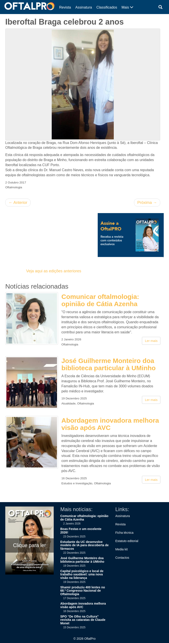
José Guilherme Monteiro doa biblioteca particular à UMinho (108, 364)
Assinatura (83, 7)
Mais (127, 7)
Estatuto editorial (126, 541)
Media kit (121, 549)
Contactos (122, 557)
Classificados (106, 7)
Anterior (18, 202)
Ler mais (151, 341)
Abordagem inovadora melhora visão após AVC (110, 424)
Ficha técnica (124, 532)
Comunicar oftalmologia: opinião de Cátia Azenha (100, 300)
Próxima (147, 202)
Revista (65, 7)
